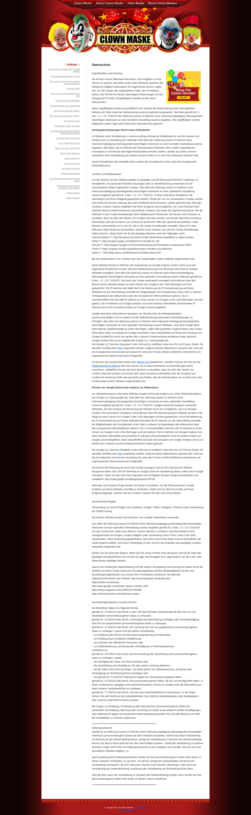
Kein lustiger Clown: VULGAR (67, 126)
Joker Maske (135, 3)
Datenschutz (126, 810)
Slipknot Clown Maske (70, 173)
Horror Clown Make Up (70, 153)
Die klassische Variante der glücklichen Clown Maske (68, 187)
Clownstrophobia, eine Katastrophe (65, 106)
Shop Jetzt (183, 97)
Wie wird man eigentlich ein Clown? (65, 116)
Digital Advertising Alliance (106, 365)
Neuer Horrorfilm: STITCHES (67, 148)
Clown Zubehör (73, 193)
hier (120, 348)
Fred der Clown (73, 88)
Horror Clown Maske (109, 3)
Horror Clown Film (72, 158)
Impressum (141, 807)
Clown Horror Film (72, 163)
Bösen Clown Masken (162, 3)
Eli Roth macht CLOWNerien (67, 101)
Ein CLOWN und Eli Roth (69, 143)
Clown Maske (83, 3)
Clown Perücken (73, 198)
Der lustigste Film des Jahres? (67, 111)
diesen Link (143, 362)
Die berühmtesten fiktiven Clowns (65, 76)
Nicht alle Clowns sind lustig (68, 138)
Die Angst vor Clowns (71, 168)
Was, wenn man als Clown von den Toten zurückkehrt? (65, 82)
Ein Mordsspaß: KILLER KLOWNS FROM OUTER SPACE (65, 132)
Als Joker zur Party (72, 121)
